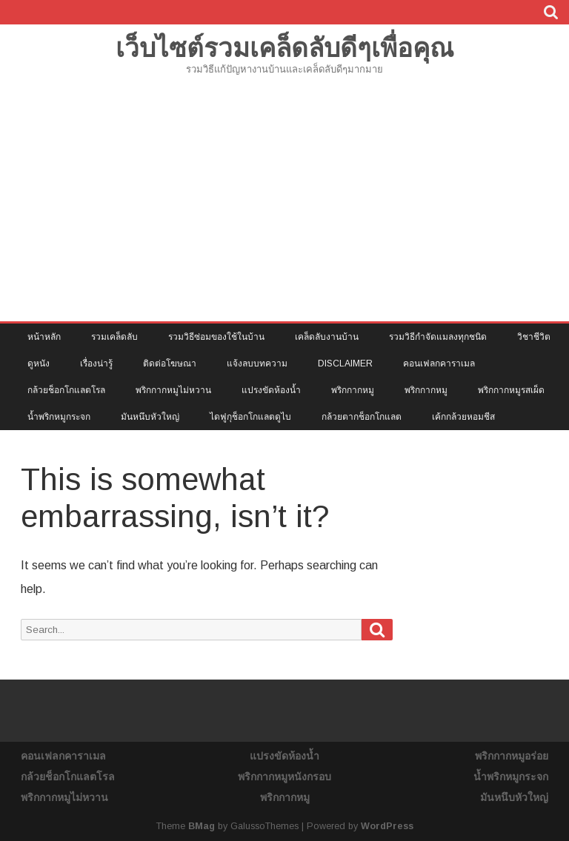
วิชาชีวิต (533, 337)
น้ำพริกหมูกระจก (58, 417)
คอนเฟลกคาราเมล (439, 363)
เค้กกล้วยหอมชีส (463, 417)
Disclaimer (345, 363)
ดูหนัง (38, 363)
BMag (201, 826)
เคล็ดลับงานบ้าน (327, 337)
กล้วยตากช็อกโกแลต (362, 417)
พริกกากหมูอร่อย (511, 756)
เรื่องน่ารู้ (96, 363)
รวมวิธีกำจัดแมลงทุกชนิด (438, 337)
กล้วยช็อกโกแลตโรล (66, 390)
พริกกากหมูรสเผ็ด (511, 390)
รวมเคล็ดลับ (114, 337)
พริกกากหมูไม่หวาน (173, 390)
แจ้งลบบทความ (257, 363)
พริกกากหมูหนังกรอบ (284, 777)
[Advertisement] (284, 210)
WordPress (387, 826)
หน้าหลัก (44, 337)
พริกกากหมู (352, 390)
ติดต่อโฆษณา (169, 363)
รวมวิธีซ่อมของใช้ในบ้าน (216, 337)
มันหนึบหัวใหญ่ (150, 417)
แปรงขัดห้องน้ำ (271, 390)
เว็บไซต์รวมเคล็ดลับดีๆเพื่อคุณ (284, 48)
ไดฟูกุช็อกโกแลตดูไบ (250, 417)
